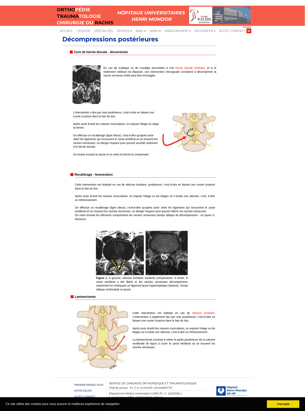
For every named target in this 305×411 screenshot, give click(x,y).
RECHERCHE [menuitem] (205, 31)
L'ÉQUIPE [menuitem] (83, 31)
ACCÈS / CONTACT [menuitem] (232, 31)
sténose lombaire (203, 313)
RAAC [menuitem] (141, 31)
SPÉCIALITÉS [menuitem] (103, 31)
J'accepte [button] (283, 404)
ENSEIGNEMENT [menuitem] (178, 31)
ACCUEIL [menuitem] (66, 31)
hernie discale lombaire (190, 67)
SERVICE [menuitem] (124, 31)
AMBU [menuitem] (155, 31)
